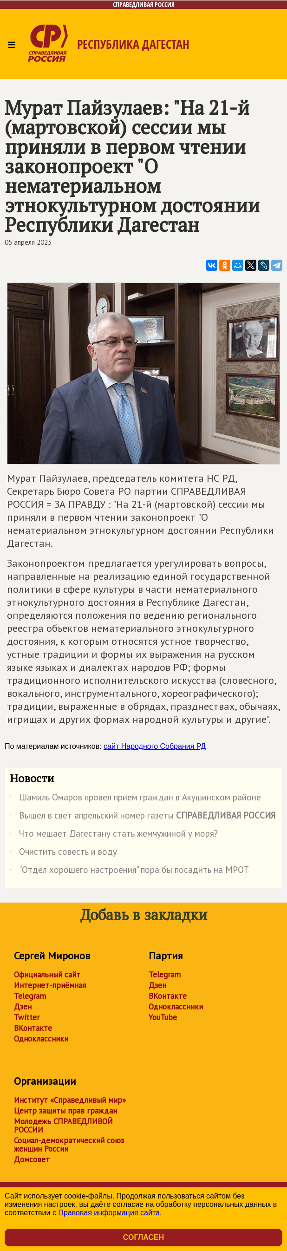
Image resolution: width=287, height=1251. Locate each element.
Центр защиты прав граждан (65, 1111)
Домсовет (32, 1159)
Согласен (143, 1237)
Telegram (30, 996)
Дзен (23, 1006)
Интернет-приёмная (50, 985)
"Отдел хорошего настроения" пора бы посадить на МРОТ (129, 871)
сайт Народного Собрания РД (155, 746)
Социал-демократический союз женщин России (69, 1144)
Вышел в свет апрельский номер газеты (142, 817)
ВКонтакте (33, 1028)
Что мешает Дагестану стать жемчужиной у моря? (114, 835)
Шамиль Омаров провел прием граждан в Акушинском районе (135, 799)
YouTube (163, 1017)
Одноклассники (41, 1039)
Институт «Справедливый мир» (70, 1100)
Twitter (26, 1017)
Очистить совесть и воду (63, 853)
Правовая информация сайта (109, 1213)
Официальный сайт (47, 974)
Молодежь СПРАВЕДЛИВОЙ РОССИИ (63, 1125)
